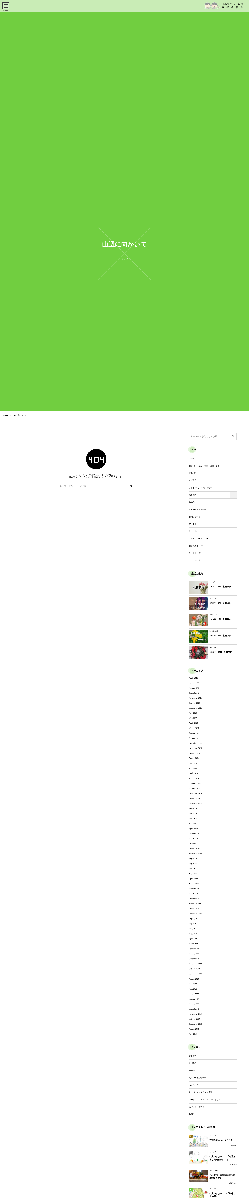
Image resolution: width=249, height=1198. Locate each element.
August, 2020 (194, 979)
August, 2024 (194, 758)
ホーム (192, 458)
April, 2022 (193, 878)
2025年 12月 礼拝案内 (221, 652)
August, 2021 (194, 918)
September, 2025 (195, 708)
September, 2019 (195, 1024)
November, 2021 (195, 904)
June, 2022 (193, 868)
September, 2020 (195, 974)
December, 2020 (195, 959)
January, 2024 (194, 788)
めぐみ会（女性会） (197, 1107)
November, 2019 (195, 1014)
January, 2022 (194, 893)
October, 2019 (194, 1019)
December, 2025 (195, 693)
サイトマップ (195, 553)
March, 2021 (194, 944)
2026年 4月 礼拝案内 (220, 586)
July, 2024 (193, 763)
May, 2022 (193, 873)
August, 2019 (194, 1029)
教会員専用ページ (196, 546)
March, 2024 (194, 778)
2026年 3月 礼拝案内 (220, 603)
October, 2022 (194, 848)
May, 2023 (193, 823)
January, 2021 (194, 954)
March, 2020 (194, 994)
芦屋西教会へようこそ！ (221, 1140)
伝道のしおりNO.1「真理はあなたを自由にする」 (222, 1158)
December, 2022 (195, 843)
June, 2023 (193, 818)
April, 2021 (193, 939)
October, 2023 (194, 798)
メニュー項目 (195, 560)
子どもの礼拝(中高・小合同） (202, 488)
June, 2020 (193, 989)
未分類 (192, 1070)
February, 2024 (195, 783)
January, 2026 (194, 688)
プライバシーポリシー (198, 538)
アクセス (193, 524)
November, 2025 (195, 698)
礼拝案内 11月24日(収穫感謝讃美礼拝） (222, 1176)
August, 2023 (194, 808)
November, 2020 (195, 964)
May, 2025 (193, 718)
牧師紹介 (193, 473)
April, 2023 (193, 828)
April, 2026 (193, 678)
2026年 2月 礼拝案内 (220, 619)
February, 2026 (195, 683)
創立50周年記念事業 (197, 509)
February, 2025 (195, 733)
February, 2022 (195, 888)
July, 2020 (193, 984)
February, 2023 (195, 833)
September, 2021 (195, 914)
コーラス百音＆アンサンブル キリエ (204, 1099)
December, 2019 (195, 1009)
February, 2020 (195, 999)
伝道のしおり (195, 1085)
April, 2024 (193, 773)
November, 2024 (195, 748)
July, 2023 (193, 813)
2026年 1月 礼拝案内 (220, 635)
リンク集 (193, 531)
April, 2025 (193, 723)
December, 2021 (195, 898)
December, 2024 (195, 743)
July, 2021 (193, 924)
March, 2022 (194, 883)
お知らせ (193, 502)
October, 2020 (194, 969)
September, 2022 (195, 853)
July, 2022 (193, 863)
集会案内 (193, 495)
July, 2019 (193, 1034)
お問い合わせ (195, 517)
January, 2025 (194, 738)
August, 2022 (194, 858)
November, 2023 (195, 793)
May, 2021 (193, 934)
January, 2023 (194, 838)
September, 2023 (195, 803)
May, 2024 (193, 768)
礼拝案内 (193, 480)
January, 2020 (194, 1004)
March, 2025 (194, 728)
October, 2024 (194, 753)
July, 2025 (193, 713)
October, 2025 (194, 703)
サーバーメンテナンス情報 (200, 1092)
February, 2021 (195, 949)
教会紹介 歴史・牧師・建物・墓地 (204, 466)
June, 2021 (193, 929)
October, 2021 (194, 908)
